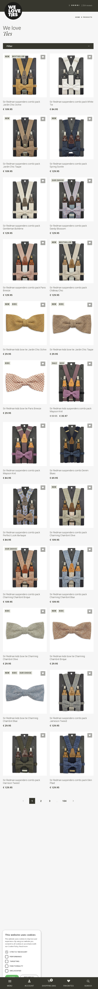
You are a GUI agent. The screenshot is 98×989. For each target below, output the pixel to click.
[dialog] (22, 958)
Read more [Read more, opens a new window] (23, 946)
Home (77, 17)
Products (87, 17)
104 (64, 801)
